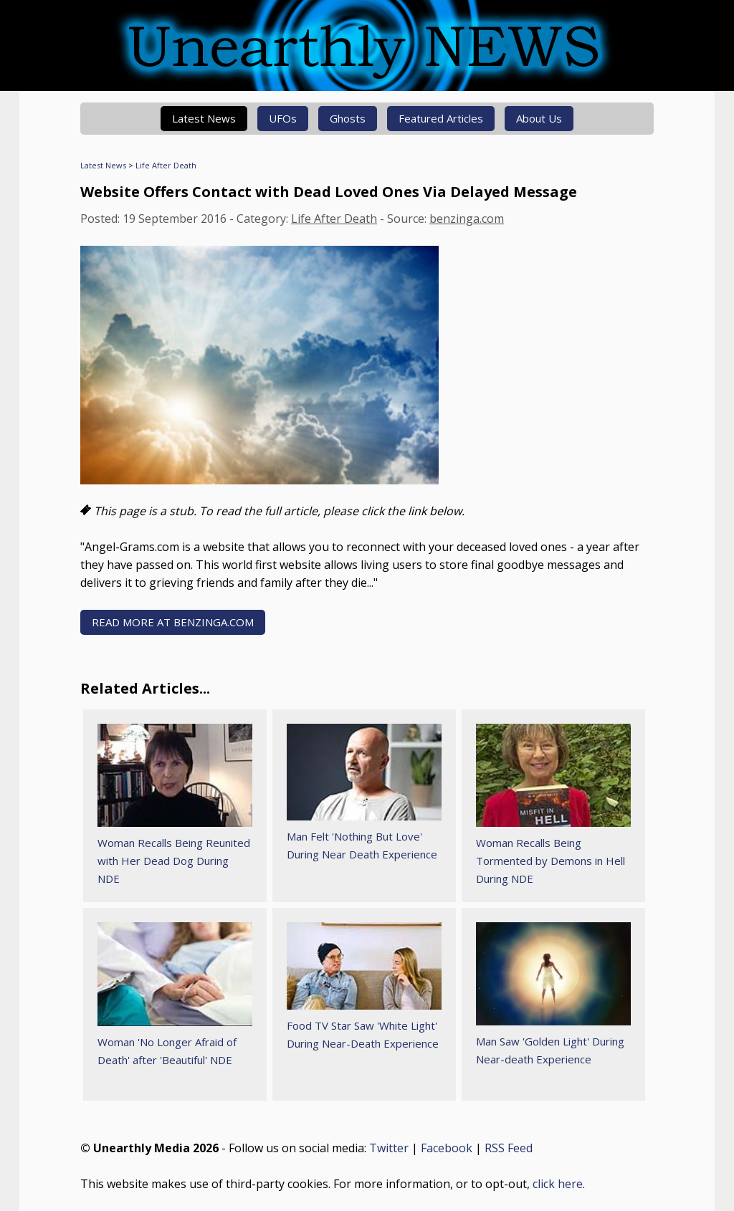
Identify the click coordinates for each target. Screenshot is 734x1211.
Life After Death (165, 165)
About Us (539, 118)
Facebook (446, 1148)
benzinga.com (466, 218)
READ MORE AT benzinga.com (173, 622)
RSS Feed (509, 1148)
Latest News (204, 118)
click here (558, 1184)
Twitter (389, 1148)
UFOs (283, 118)
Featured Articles (441, 118)
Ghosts (348, 118)
